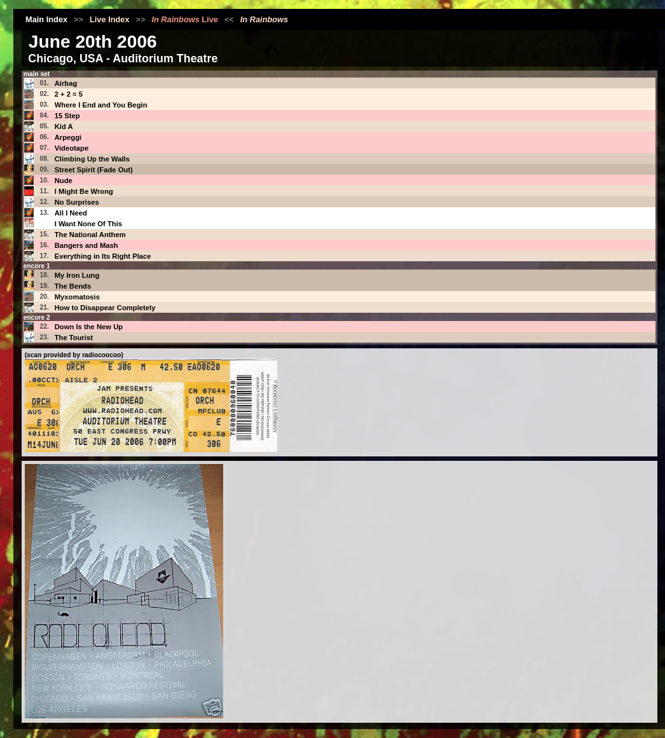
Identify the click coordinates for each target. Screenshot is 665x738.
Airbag (66, 83)
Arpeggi (68, 137)
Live (184, 19)
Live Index (110, 19)
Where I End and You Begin (101, 105)
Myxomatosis (77, 297)
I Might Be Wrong (84, 191)
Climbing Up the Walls (92, 159)
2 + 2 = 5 (69, 94)
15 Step (67, 116)
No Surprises (77, 202)
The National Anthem (90, 234)
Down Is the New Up (89, 327)
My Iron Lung (77, 275)
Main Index (46, 19)
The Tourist (74, 337)
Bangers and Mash (86, 245)
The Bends (73, 286)
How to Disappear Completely (105, 307)
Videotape (72, 148)
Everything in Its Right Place (103, 256)
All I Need (71, 213)
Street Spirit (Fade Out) (94, 170)
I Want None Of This (88, 224)
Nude (63, 180)
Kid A (64, 126)
